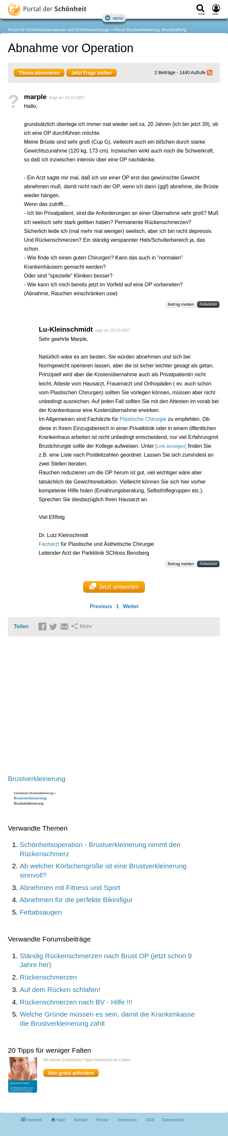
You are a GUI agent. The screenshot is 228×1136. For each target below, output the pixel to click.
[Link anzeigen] (170, 446)
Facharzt (49, 544)
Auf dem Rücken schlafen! (60, 989)
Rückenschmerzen (48, 977)
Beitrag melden (181, 304)
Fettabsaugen (41, 912)
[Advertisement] (110, 706)
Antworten (208, 304)
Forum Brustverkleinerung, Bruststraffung (150, 30)
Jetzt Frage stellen (91, 72)
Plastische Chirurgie (143, 419)
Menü (114, 18)
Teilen (21, 626)
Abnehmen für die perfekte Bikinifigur (76, 899)
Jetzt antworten (114, 586)
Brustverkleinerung (36, 778)
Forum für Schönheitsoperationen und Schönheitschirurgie (59, 30)
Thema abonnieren (39, 72)
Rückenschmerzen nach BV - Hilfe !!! (76, 1002)
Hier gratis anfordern (71, 1073)
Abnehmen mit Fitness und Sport (70, 887)
